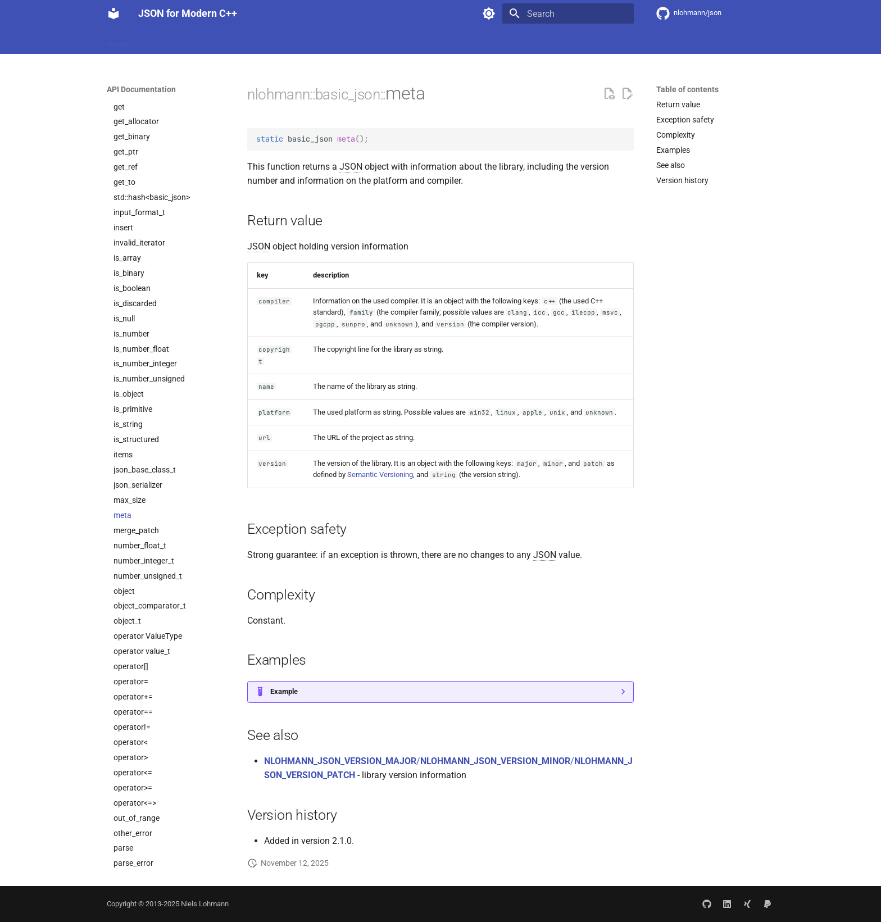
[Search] (568, 13)
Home (117, 41)
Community (339, 41)
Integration (204, 41)
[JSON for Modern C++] (113, 13)
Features (156, 41)
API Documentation (272, 41)
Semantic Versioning (380, 474)
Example (284, 691)
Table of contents (687, 89)
